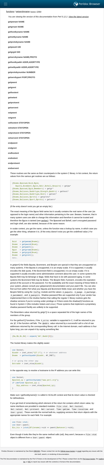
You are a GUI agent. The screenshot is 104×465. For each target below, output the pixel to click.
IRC (29, 462)
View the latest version (79, 17)
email (79, 451)
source (33, 11)
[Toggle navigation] (6, 4)
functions (10, 11)
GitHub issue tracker (67, 451)
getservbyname (23, 11)
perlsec (44, 220)
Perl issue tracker (89, 459)
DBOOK (37, 451)
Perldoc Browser (87, 4)
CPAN (39, 11)
